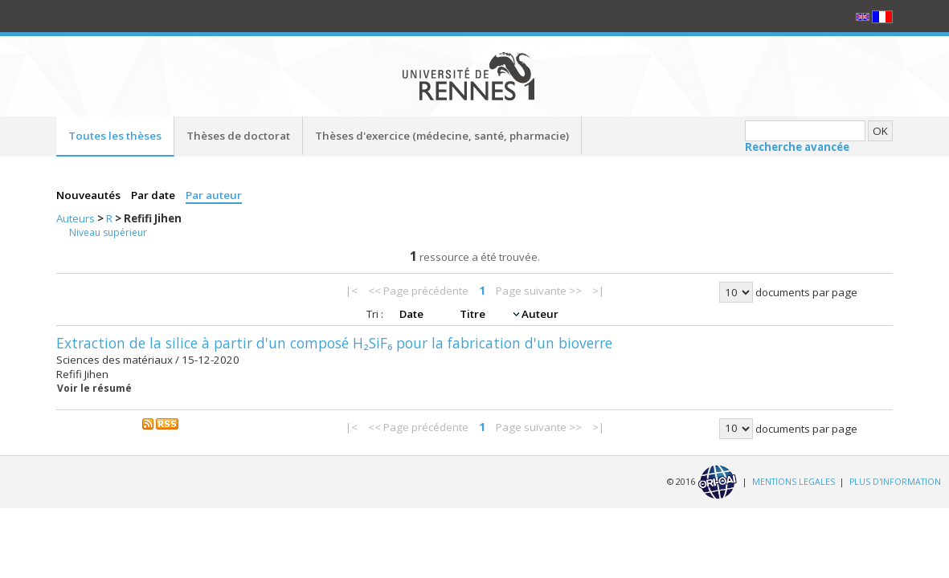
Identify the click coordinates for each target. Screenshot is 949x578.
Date (412, 314)
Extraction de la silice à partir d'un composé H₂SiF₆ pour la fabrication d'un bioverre (334, 342)
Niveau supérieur (108, 232)
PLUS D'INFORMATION (895, 480)
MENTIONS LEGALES (793, 480)
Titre (474, 314)
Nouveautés (89, 195)
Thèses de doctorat (238, 135)
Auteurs (76, 218)
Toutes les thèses (115, 135)
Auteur (540, 314)
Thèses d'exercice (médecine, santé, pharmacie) (442, 135)
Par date (154, 195)
